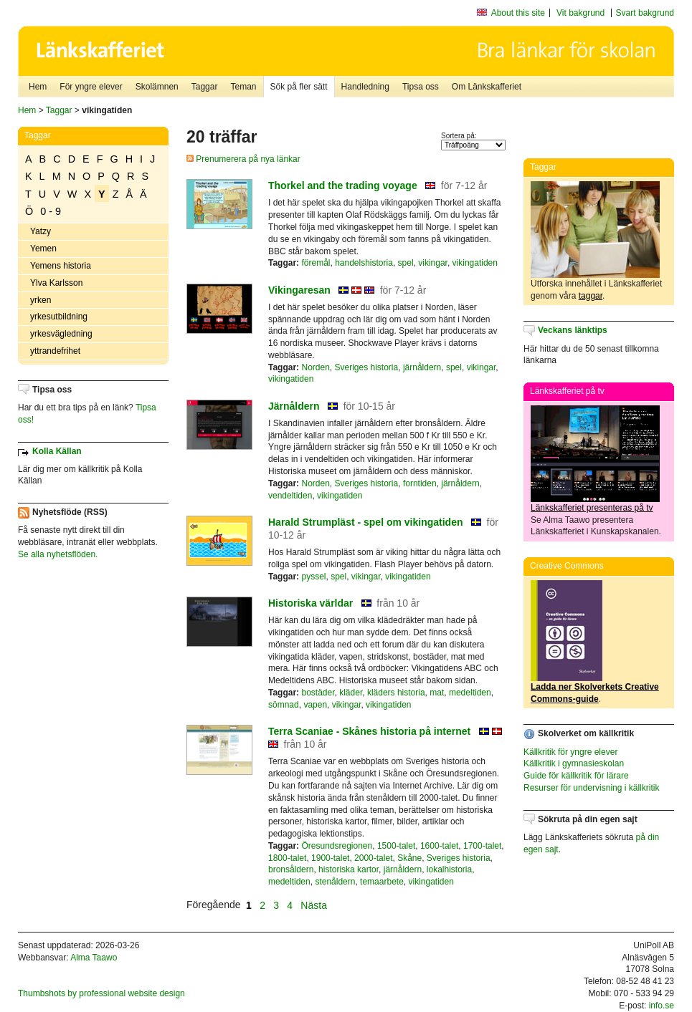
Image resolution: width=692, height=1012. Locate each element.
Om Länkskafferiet (486, 87)
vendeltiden (290, 496)
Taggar (204, 87)
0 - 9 (50, 211)
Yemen (43, 249)
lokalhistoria (449, 869)
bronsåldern (290, 869)
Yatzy (40, 231)
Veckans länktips (572, 330)
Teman (243, 87)
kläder (350, 693)
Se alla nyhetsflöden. (58, 554)
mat (437, 693)
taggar (590, 296)
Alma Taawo (93, 958)
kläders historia (396, 693)
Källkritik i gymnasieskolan (573, 763)
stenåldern (335, 882)
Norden (315, 367)
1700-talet (482, 846)
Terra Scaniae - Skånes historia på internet (369, 731)
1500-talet (396, 846)
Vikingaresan (299, 290)
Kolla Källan (57, 451)
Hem (38, 87)
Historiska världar (310, 603)
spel (406, 263)
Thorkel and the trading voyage (342, 185)
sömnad (283, 705)
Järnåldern (294, 406)
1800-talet (287, 858)
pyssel (313, 577)
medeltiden (470, 693)
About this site (518, 13)
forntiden (420, 483)
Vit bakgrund (580, 13)
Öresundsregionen (336, 846)
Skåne (409, 858)
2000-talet (373, 858)
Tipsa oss (420, 87)
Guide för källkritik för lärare (576, 776)
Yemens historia (60, 266)
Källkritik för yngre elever (570, 752)
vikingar (432, 263)
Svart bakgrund (645, 13)
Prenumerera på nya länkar (243, 159)
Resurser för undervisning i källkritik (591, 788)
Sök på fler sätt (299, 87)
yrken (40, 300)
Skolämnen (157, 87)
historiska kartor (348, 869)
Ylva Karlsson (56, 283)
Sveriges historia (367, 367)
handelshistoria (364, 263)
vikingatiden (475, 263)
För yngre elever (91, 87)
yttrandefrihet (55, 351)
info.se (661, 1006)
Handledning (365, 87)
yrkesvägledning (61, 334)
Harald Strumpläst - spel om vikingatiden (365, 522)
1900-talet (330, 858)
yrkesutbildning (58, 317)
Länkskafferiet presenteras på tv (592, 508)
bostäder (317, 693)
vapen (315, 705)
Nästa (314, 904)
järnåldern (422, 367)
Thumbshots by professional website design (101, 993)
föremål (315, 263)
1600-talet (439, 846)
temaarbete (382, 882)
